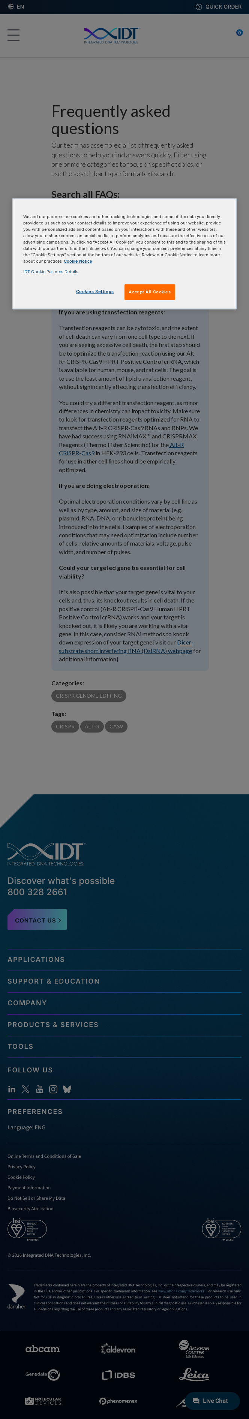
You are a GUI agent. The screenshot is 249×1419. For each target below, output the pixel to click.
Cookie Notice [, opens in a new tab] (78, 261)
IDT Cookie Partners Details (50, 271)
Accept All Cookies (150, 291)
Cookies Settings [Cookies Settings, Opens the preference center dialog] (95, 291)
